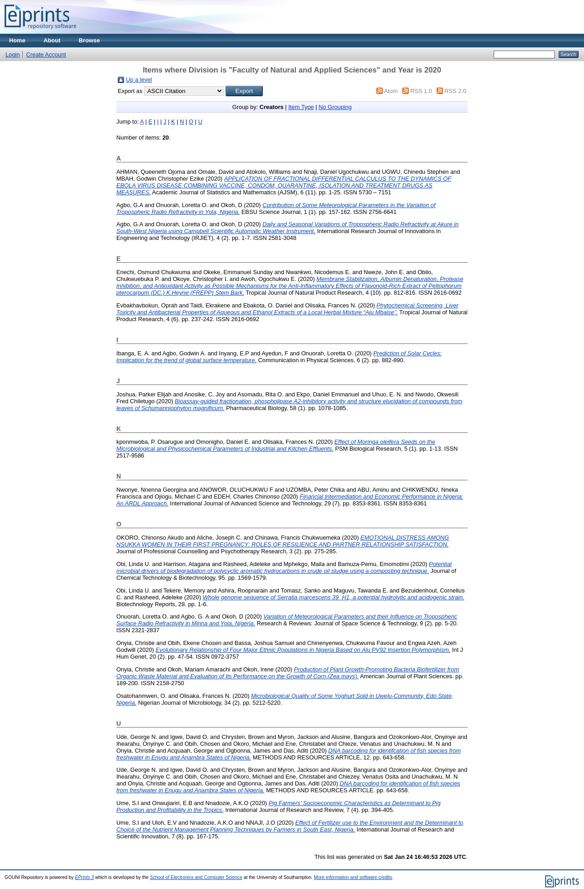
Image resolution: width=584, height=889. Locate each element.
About (52, 40)
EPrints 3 (84, 877)
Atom (391, 91)
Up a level (139, 79)
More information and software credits (353, 877)
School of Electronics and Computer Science (196, 877)
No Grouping (335, 107)
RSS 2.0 (455, 91)
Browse (89, 40)
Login (12, 54)
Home (17, 40)
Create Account (46, 54)
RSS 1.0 (421, 91)
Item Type (301, 107)
